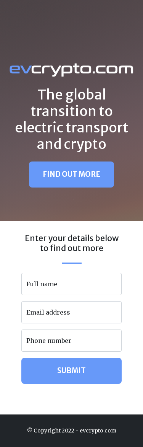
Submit (71, 370)
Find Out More (71, 174)
